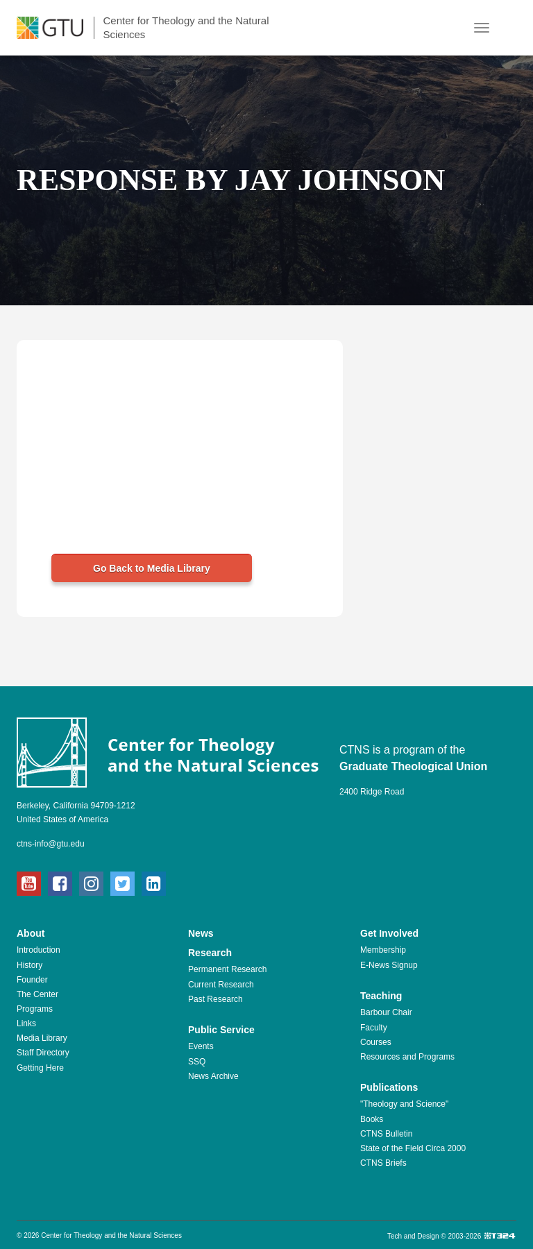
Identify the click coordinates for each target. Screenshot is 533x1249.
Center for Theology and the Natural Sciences (186, 27)
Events (201, 1046)
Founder (32, 980)
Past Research (215, 999)
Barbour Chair (386, 1012)
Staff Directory (43, 1052)
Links (26, 1023)
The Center (37, 994)
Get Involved (389, 933)
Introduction (38, 950)
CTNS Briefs (383, 1163)
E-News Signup (389, 965)
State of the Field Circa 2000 (413, 1148)
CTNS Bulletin (386, 1134)
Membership (383, 950)
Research (210, 952)
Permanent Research (227, 969)
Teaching (381, 995)
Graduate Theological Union (413, 766)
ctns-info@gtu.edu (51, 844)
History (29, 965)
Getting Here (40, 1068)
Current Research (221, 984)
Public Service (221, 1029)
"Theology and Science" (404, 1104)
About (30, 933)
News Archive (213, 1076)
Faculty (373, 1028)
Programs (35, 1009)
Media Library (42, 1038)
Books (371, 1119)
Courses (375, 1042)
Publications (389, 1087)
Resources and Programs (407, 1057)
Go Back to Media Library (151, 568)
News (201, 933)
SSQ (196, 1062)
